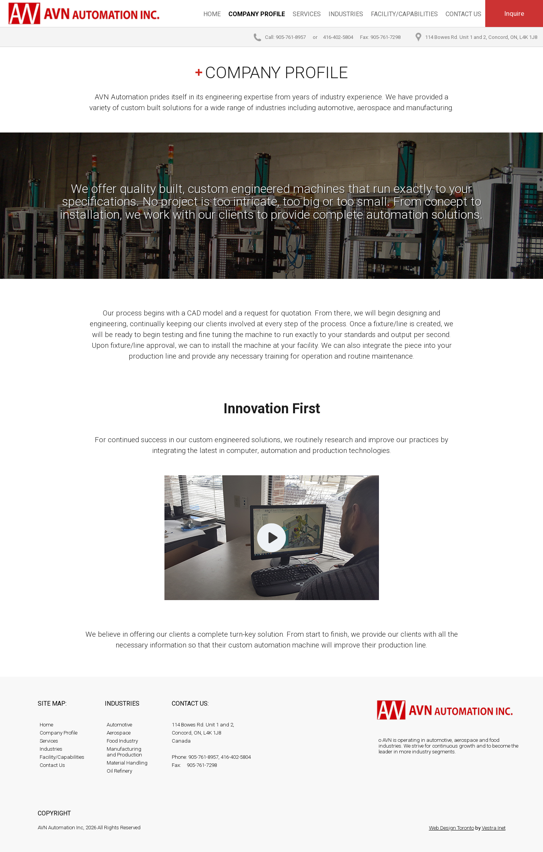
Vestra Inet (494, 828)
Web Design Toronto (451, 828)
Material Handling (127, 763)
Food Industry (122, 741)
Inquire (514, 13)
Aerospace (119, 733)
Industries (345, 14)
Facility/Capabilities (404, 14)
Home (212, 14)
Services (307, 14)
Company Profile (256, 14)
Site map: (52, 703)
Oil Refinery (119, 771)
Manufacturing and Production (124, 752)
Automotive (119, 725)
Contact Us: (190, 703)
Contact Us (463, 14)
